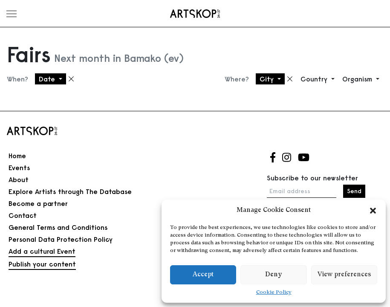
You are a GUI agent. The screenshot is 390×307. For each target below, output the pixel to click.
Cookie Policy (274, 292)
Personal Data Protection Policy (61, 239)
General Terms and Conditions (58, 227)
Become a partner (38, 203)
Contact (23, 215)
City (268, 79)
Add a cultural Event (42, 251)
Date (48, 79)
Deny (273, 275)
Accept (203, 275)
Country (314, 79)
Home (17, 155)
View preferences (344, 275)
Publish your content (42, 264)
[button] (373, 210)
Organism (358, 79)
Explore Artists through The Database (70, 191)
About (19, 179)
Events (19, 167)
